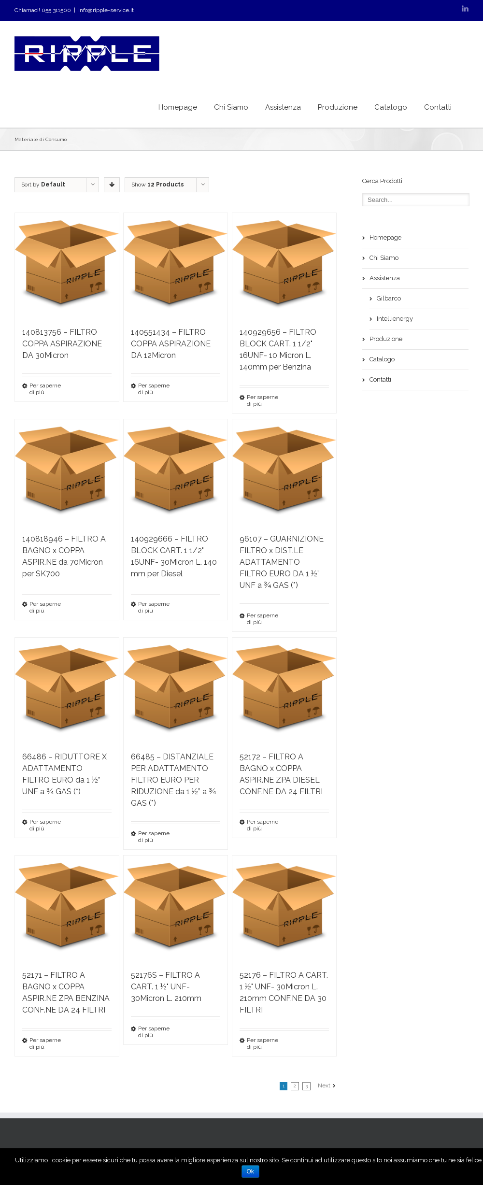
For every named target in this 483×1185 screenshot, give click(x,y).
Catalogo (390, 107)
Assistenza (283, 107)
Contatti (438, 107)
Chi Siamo (231, 107)
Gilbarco (389, 298)
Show (157, 184)
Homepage (177, 107)
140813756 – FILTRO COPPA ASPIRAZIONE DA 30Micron (62, 344)
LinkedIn (465, 8)
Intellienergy (395, 318)
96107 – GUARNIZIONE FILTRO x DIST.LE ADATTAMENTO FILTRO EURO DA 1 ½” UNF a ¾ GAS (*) (282, 562)
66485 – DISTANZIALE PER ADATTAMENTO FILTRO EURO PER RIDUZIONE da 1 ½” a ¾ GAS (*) (173, 780)
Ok (250, 1171)
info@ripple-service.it (106, 10)
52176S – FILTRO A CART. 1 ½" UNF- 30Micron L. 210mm (166, 987)
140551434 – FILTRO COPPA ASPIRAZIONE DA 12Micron (171, 344)
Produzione (337, 107)
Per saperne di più (45, 389)
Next (324, 1085)
